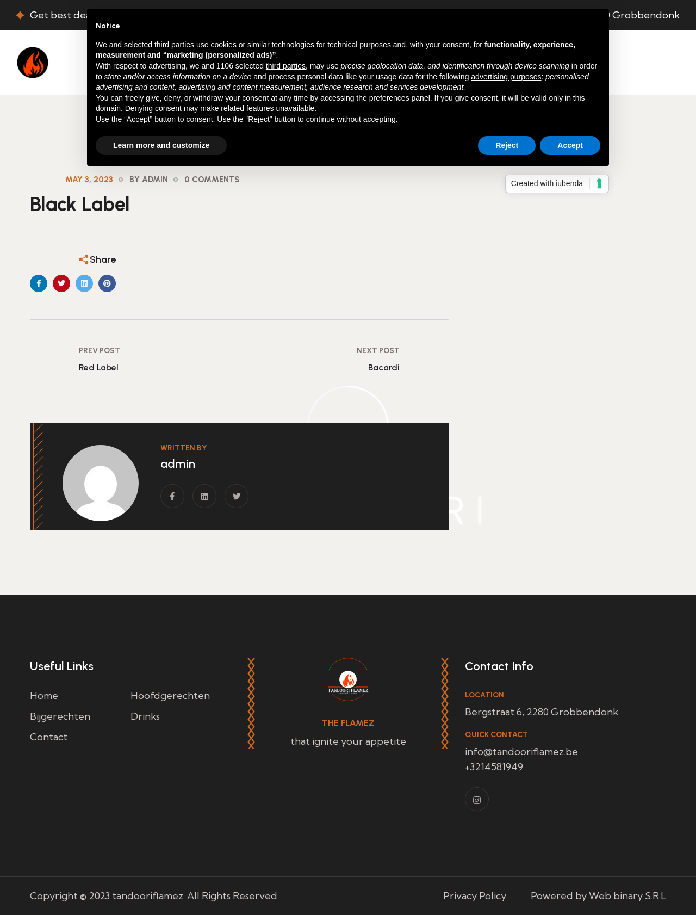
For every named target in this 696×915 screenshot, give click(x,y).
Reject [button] (506, 145)
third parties (286, 65)
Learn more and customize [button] (161, 145)
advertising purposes (506, 76)
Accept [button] (570, 145)
